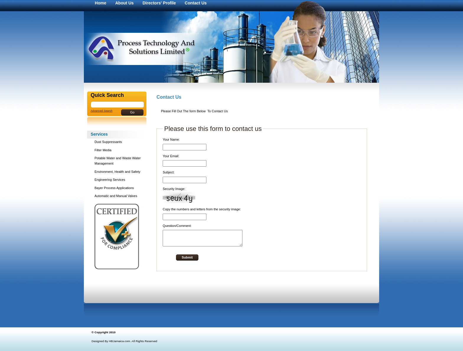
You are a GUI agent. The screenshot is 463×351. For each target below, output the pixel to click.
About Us (124, 3)
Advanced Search (102, 110)
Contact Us (196, 3)
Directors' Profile (159, 3)
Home (100, 3)
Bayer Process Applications (114, 188)
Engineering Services (109, 179)
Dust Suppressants (108, 142)
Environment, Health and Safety (117, 171)
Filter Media (102, 150)
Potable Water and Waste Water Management (117, 160)
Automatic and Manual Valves (115, 196)
